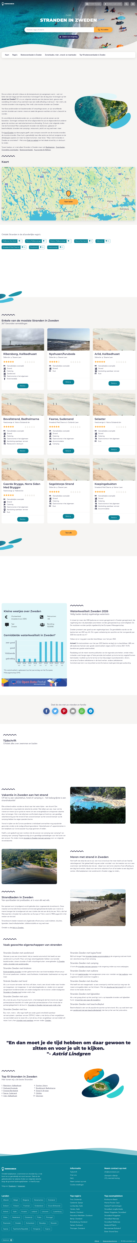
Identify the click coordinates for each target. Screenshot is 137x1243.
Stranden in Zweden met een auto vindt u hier (44, 1005)
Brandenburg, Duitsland (78, 1222)
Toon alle (68, 533)
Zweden (68, 15)
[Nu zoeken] (103, 29)
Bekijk (22, 386)
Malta (5, 1217)
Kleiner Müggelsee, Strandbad (115, 1212)
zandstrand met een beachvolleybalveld (87, 1010)
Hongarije (36, 1229)
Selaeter (100, 419)
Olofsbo (39, 1093)
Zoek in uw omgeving (68, 37)
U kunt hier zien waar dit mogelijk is (87, 1000)
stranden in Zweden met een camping (37, 838)
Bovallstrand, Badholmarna (21, 419)
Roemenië (6, 1223)
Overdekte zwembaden (10, 150)
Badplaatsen (50, 147)
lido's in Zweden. (18, 928)
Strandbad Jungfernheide (113, 1209)
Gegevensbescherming (110, 1241)
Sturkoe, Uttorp (42, 1085)
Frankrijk (26, 1206)
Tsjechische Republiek (20, 1229)
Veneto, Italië (75, 1209)
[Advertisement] (66, 75)
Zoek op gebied (32, 140)
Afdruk (97, 1241)
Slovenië (54, 1223)
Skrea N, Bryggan (42, 1091)
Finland (16, 1206)
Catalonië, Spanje (76, 1203)
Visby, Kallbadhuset (10, 1096)
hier (110, 871)
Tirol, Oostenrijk (76, 1199)
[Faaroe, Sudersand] (68, 404)
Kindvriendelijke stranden (12, 972)
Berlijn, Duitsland (76, 1219)
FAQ (72, 1178)
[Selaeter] (114, 404)
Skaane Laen (16, 357)
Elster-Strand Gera (111, 1232)
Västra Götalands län (22, 422)
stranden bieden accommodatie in (98, 956)
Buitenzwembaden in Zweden (31, 55)
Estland (5, 1206)
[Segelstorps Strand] (68, 469)
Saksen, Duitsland (76, 1225)
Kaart (7, 55)
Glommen (39, 1096)
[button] (93, 4)
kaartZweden (9, 133)
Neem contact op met (78, 1181)
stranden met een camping (87, 967)
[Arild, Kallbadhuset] (114, 339)
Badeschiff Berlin (110, 1225)
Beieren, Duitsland (76, 1212)
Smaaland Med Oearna (57, 422)
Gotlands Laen (73, 422)
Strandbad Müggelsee (112, 1215)
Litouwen (45, 1212)
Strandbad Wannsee (111, 1219)
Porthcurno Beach (110, 1199)
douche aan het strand (114, 987)
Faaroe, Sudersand (61, 419)
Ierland (5, 1212)
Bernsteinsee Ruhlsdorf (112, 1228)
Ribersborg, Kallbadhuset (20, 353)
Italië (14, 1212)
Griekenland (39, 1206)
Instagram (21, 1186)
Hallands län (19, 491)
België (15, 1200)
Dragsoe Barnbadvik (10, 1091)
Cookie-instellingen (77, 1185)
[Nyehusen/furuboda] (68, 339)
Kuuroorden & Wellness (42, 150)
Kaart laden (68, 202)
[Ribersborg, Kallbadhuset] (23, 339)
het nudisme (123, 974)
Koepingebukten (106, 483)
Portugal (49, 1217)
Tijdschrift (73, 1172)
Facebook (12, 1186)
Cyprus (47, 1229)
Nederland (16, 1217)
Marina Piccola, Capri (112, 1203)
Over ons (73, 1175)
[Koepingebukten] (114, 469)
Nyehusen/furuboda (62, 353)
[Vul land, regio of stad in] (59, 29)
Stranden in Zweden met (12, 992)
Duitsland (51, 1200)
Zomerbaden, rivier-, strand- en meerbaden (60, 55)
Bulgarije (26, 1200)
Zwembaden (60, 147)
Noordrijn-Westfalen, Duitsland (81, 1215)
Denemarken (38, 1200)
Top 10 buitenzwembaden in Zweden (92, 55)
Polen (39, 1217)
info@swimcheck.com (111, 1172)
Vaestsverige (7, 422)
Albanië (6, 1200)
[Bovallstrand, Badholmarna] (23, 404)
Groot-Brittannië (54, 1206)
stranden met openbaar (24, 1020)
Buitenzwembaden (26, 150)
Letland (34, 1212)
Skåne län (6, 357)
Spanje (5, 1229)
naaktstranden (83, 974)
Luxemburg (57, 1212)
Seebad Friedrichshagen (113, 1206)
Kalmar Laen (118, 487)
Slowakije (42, 1223)
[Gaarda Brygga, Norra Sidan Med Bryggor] (23, 469)
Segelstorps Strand (61, 483)
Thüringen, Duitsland (77, 1228)
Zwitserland (30, 1223)
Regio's (14, 55)
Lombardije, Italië (76, 1206)
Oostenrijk (28, 1217)
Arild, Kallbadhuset (107, 353)
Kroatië (24, 1212)
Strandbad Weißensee (112, 1222)
